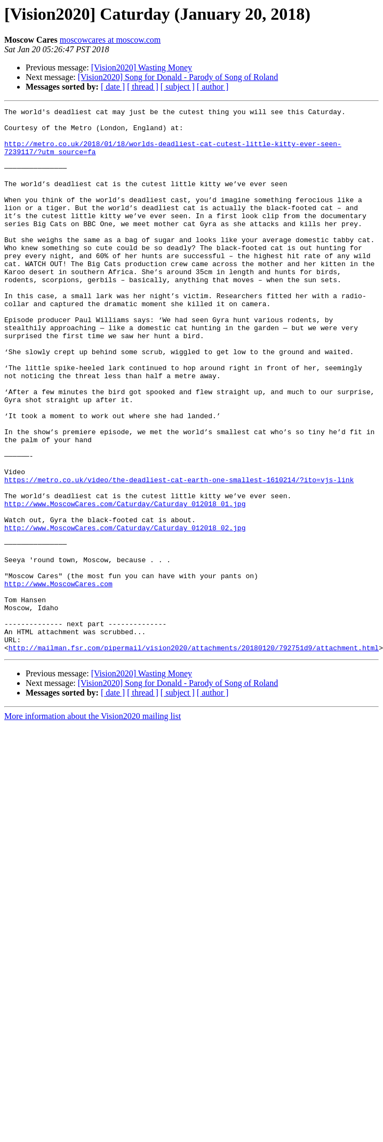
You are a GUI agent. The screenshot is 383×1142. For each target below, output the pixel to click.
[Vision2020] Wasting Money (141, 67)
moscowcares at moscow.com (110, 39)
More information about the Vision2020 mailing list (92, 824)
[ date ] (113, 86)
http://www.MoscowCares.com (58, 679)
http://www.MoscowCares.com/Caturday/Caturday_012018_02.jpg (124, 612)
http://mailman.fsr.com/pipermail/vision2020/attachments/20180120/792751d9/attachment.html (194, 756)
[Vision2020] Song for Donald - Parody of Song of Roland (178, 77)
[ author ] (213, 86)
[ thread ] (142, 86)
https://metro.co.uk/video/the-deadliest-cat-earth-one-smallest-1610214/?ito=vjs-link (179, 555)
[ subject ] (178, 86)
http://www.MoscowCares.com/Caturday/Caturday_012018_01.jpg (124, 583)
